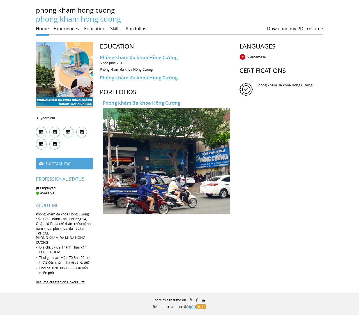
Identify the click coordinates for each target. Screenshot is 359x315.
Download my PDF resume (295, 29)
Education (117, 46)
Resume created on (179, 306)
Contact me (57, 163)
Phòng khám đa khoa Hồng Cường (139, 57)
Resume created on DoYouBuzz (60, 282)
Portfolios (118, 92)
